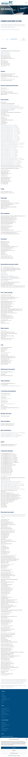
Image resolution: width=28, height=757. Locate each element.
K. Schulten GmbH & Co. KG (5, 593)
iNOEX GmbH (3, 580)
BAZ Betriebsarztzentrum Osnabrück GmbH (8, 270)
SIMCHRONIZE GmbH (4, 172)
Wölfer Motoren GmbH (4, 671)
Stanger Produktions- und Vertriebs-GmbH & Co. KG (9, 93)
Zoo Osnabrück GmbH (4, 182)
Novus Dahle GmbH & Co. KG (6, 622)
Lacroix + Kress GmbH (4, 608)
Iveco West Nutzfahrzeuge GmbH (6, 584)
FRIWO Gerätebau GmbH (5, 565)
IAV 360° (2, 727)
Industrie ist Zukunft (4, 729)
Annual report (3, 700)
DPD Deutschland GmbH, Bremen (6, 468)
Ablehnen (14, 750)
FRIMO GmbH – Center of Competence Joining (8, 560)
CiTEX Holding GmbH (4, 537)
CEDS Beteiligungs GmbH (5, 534)
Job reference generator (5, 714)
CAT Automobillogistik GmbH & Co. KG (7, 453)
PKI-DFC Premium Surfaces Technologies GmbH (9, 333)
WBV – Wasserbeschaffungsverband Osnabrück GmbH (10, 233)
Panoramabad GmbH (4, 122)
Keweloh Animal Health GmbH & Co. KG (7, 250)
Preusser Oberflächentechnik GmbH (7, 91)
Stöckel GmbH (3, 337)
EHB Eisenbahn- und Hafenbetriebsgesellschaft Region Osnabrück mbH (13, 477)
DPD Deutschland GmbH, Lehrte (6, 472)
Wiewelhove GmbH (4, 94)
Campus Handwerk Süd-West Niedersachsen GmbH (9, 76)
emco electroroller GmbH (5, 548)
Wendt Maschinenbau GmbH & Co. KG (7, 666)
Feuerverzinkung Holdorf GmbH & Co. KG (8, 556)
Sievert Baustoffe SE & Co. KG (6, 320)
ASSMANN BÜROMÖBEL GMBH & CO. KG (8, 383)
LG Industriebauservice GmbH (6, 611)
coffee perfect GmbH (4, 244)
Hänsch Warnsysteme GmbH (5, 570)
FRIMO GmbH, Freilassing (5, 561)
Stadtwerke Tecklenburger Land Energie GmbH (8, 206)
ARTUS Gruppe (3, 102)
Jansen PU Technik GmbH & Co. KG (7, 589)
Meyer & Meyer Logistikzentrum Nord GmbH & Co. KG (10, 494)
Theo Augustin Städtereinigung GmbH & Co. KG (9, 232)
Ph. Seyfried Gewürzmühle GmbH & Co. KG (8, 357)
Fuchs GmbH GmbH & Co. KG (6, 249)
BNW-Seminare (3, 730)
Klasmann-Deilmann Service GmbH (7, 311)
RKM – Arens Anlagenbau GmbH (6, 635)
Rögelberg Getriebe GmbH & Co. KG (7, 636)
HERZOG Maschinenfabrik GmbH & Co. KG (8, 575)
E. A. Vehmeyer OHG (4, 384)
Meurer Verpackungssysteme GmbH (7, 621)
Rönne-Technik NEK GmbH (5, 64)
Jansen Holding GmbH (4, 585)
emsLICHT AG (3, 550)
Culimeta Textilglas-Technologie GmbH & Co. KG (9, 444)
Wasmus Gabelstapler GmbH (5, 664)
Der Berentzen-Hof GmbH (5, 245)
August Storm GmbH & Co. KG (6, 527)
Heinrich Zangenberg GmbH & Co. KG (7, 371)
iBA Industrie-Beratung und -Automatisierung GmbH (9, 579)
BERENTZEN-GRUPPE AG (5, 242)
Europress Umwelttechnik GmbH (6, 543)
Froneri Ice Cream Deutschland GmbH (7, 247)
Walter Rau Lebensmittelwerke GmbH (7, 258)
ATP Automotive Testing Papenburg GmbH (8, 103)
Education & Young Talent (5, 710)
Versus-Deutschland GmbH (5, 659)
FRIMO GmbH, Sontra (4, 562)
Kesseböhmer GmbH (4, 598)
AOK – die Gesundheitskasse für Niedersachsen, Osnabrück (11, 269)
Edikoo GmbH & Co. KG (5, 200)
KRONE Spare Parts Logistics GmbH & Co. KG (8, 606)
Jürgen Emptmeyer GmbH (5, 592)
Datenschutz (14, 755)
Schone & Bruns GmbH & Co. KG (6, 644)
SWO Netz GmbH (4, 208)
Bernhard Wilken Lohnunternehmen (7, 226)
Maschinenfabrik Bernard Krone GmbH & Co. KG (9, 616)
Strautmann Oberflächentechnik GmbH (7, 653)
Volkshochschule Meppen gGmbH (6, 80)
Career (2, 702)
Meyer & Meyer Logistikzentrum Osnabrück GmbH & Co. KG (11, 495)
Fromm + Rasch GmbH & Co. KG (6, 191)
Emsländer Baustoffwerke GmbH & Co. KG (8, 301)
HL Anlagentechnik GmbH (5, 576)
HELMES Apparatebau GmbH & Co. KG (7, 574)
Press (2, 715)
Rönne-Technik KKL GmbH (5, 63)
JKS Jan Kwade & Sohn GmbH (6, 57)
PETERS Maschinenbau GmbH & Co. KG (7, 629)
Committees (3, 697)
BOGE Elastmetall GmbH (5, 533)
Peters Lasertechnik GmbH (5, 627)
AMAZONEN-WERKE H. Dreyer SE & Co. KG (8, 524)
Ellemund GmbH (3, 542)
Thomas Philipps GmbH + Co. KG (6, 360)
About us (2, 693)
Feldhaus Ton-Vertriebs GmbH (6, 305)
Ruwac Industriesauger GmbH (6, 640)
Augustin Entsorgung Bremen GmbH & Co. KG (8, 217)
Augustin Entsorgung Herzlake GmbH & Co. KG (9, 219)
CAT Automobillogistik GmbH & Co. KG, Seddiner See (10, 462)
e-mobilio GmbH (3, 397)
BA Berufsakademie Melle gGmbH (6, 75)
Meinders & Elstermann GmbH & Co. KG (7, 192)
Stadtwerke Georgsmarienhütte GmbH (7, 204)
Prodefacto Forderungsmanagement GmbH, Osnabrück (10, 168)
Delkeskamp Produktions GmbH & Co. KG (8, 423)
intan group (2, 351)
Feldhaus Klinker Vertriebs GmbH (6, 302)
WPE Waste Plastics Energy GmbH (6, 375)
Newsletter (3, 712)
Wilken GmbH (3, 374)
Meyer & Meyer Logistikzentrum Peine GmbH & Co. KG (10, 496)
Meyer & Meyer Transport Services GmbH (8, 500)
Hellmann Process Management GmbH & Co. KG (9, 490)
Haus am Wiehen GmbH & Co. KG (6, 279)
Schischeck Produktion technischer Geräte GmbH (9, 641)
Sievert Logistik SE (4, 505)
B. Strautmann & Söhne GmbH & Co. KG (7, 532)
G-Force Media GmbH (4, 111)
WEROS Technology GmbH (5, 178)
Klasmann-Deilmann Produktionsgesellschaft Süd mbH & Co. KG (11, 310)
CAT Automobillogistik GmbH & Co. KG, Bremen (9, 454)
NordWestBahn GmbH (4, 503)
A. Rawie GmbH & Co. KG (5, 519)
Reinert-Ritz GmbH (4, 334)
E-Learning (3, 717)
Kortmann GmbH (3, 314)
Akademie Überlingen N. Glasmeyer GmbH (8, 73)
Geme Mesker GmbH (4, 566)
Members (3, 695)
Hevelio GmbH (3, 113)
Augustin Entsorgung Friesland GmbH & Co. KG (9, 218)
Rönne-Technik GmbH (4, 62)
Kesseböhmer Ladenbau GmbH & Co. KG (8, 601)
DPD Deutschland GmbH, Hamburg (7, 471)
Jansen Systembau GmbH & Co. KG (7, 588)
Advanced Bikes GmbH (4, 520)
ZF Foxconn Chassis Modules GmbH (7, 673)
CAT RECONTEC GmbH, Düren (6, 467)
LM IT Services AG (4, 406)
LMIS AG (2, 405)
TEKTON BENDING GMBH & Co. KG (7, 654)
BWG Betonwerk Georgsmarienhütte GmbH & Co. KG (10, 297)
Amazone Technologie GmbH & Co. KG (7, 523)
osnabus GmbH (3, 504)
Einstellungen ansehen (14, 753)
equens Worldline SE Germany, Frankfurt (7, 109)
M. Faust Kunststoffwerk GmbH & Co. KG (7, 332)
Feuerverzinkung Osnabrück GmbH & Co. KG (8, 557)
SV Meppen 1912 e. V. (4, 174)
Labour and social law (5, 708)
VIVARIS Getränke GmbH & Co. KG (7, 256)
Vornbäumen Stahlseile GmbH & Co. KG (7, 663)
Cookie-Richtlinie (10, 755)
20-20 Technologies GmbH (5, 393)
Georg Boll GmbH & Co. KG (5, 478)
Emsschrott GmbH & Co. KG (5, 227)
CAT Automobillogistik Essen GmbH (7, 463)
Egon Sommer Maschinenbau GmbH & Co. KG (8, 541)
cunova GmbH (3, 538)
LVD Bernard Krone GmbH (5, 613)
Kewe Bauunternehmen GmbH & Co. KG (7, 58)
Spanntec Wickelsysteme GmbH (6, 648)
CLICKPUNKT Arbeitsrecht (5, 724)
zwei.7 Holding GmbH (4, 183)
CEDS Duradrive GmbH (5, 536)
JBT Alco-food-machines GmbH (6, 590)
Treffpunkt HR (3, 723)
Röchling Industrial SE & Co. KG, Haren (7, 335)
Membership (3, 696)
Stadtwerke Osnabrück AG (5, 205)
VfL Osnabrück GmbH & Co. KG (6, 177)
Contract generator (4, 713)
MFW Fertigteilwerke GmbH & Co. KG (7, 316)
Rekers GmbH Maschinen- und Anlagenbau (8, 634)
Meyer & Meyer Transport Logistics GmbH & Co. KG (9, 499)
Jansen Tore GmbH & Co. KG (5, 587)
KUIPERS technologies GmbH (6, 607)
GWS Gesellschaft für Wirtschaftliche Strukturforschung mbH (11, 112)
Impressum (18, 755)
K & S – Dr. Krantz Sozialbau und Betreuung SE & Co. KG (10, 282)
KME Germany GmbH (4, 603)
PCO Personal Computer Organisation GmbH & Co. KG (10, 407)
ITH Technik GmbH (4, 583)
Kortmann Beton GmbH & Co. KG (6, 315)
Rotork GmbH (3, 638)
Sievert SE (2, 321)
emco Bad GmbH (3, 546)
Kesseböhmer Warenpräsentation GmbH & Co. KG (9, 602)
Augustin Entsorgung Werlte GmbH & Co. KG (8, 222)
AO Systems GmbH (4, 525)
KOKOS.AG (3, 117)
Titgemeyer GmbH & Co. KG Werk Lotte (7, 657)
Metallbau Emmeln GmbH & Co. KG (7, 620)
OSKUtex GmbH (3, 251)
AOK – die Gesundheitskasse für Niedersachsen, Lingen (10, 268)
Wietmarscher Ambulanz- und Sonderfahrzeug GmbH (9, 667)
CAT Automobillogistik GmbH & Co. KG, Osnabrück (9, 459)
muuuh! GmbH (3, 121)
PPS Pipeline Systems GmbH (6, 630)
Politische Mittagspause (5, 728)
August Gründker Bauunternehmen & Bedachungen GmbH (10, 50)
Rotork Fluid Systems (4, 639)
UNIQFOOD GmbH (4, 254)
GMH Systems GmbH (4, 401)
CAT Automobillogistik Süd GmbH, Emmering (8, 464)
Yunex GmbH (3, 672)
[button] (26, 739)
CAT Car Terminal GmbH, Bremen (6, 466)
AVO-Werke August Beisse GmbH (6, 347)
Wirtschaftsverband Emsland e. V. (6, 181)
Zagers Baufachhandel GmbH (6, 362)
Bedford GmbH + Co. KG (5, 241)
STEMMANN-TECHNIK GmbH (6, 650)
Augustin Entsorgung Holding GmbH (7, 223)
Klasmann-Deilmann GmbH (5, 307)
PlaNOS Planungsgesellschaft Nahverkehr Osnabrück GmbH (11, 165)
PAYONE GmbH (3, 123)
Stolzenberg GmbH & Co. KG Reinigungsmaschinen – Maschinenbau (12, 652)
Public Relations (4, 709)
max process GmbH (4, 617)
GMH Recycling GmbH (4, 228)
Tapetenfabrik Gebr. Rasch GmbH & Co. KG (8, 445)
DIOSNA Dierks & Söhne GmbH (6, 539)
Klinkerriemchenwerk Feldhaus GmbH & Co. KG (9, 312)
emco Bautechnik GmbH (5, 547)
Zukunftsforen (3, 722)
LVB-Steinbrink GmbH (4, 355)
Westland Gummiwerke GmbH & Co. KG (7, 338)
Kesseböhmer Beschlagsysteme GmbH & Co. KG (9, 599)
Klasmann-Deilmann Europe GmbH (6, 306)
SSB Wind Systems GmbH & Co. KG (7, 649)
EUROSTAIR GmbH (4, 348)
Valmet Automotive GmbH (5, 658)
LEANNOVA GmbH (4, 118)
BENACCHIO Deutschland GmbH (6, 528)
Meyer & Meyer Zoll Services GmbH (7, 501)
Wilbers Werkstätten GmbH (5, 668)
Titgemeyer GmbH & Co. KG (5, 361)
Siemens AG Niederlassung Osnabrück (7, 645)
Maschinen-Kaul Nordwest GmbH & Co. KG (8, 356)
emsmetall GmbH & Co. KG (5, 551)
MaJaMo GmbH (3, 491)
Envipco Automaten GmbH (5, 552)
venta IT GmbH (3, 408)
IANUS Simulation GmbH (5, 114)
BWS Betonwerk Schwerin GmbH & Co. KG (8, 298)
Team (2, 701)
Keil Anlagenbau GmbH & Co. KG (6, 597)
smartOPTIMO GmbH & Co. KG (6, 173)
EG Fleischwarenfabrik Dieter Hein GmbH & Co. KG (9, 246)
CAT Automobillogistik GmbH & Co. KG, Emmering (9, 457)
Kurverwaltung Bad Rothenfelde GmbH (7, 283)
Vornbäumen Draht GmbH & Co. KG (7, 662)
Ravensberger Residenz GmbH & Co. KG (7, 284)
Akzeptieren (14, 747)
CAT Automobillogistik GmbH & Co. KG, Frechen (9, 458)
